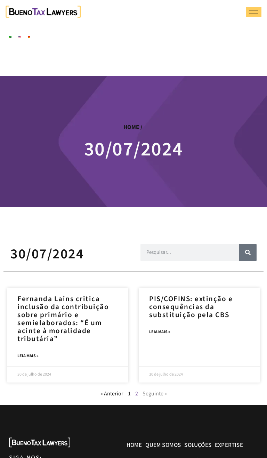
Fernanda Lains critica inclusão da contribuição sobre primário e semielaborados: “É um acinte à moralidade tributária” (63, 319)
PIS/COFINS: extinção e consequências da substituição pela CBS (191, 307)
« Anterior (111, 394)
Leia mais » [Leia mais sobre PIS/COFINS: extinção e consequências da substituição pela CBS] (159, 332)
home (131, 127)
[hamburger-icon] (253, 12)
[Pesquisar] (248, 252)
